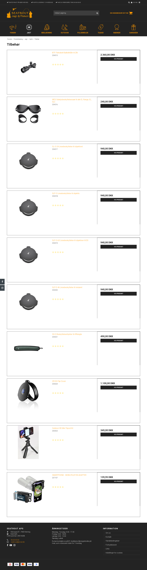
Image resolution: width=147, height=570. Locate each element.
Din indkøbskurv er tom (121, 13)
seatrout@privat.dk (18, 542)
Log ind (134, 2)
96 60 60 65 (13, 540)
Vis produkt (118, 59)
